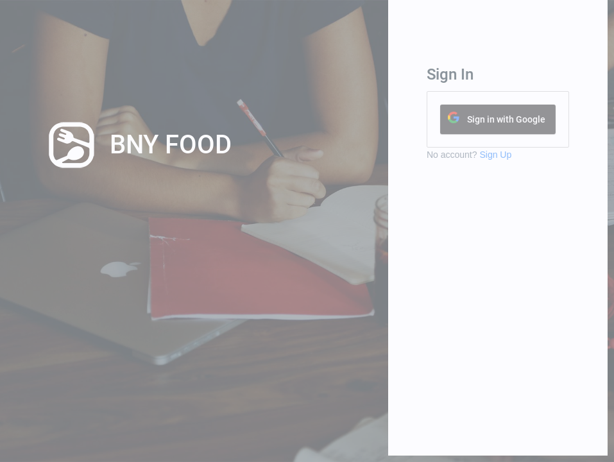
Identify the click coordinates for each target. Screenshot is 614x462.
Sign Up (507, 155)
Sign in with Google (518, 119)
